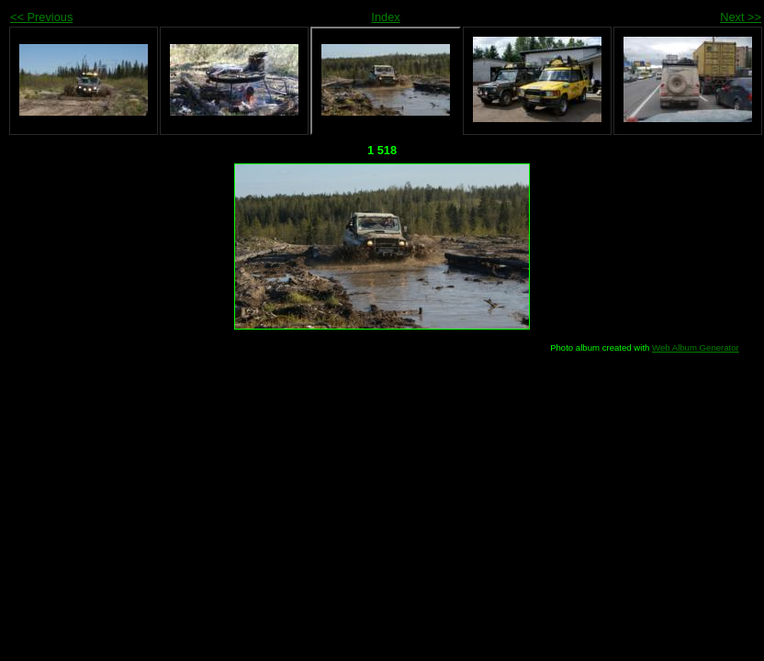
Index (385, 17)
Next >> (740, 17)
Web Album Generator (695, 347)
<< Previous (41, 17)
